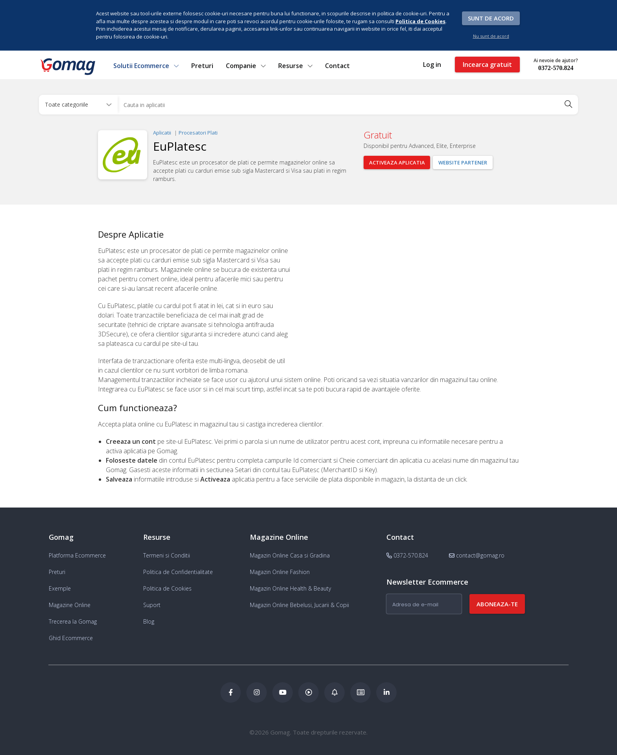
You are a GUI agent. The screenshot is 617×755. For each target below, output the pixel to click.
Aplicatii (162, 132)
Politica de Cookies (167, 588)
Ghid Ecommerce (71, 638)
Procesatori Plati (198, 132)
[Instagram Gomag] (256, 692)
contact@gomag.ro (476, 555)
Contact (337, 65)
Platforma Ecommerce (77, 555)
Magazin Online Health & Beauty (290, 588)
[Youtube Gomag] (282, 692)
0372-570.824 (555, 68)
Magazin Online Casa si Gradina (290, 555)
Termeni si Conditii (166, 555)
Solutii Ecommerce (146, 65)
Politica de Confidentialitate (178, 572)
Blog (148, 621)
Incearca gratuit (487, 64)
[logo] (67, 66)
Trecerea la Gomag (73, 621)
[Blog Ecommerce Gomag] (334, 692)
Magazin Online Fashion (280, 572)
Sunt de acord (491, 18)
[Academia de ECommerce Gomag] (360, 692)
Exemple (60, 588)
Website (463, 162)
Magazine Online (70, 605)
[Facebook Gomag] (230, 692)
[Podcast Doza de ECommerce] (308, 692)
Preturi (202, 65)
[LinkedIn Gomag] (386, 692)
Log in (432, 64)
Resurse (295, 65)
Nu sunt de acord (491, 36)
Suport (152, 605)
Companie (246, 65)
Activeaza (397, 162)
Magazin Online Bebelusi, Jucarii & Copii (299, 605)
